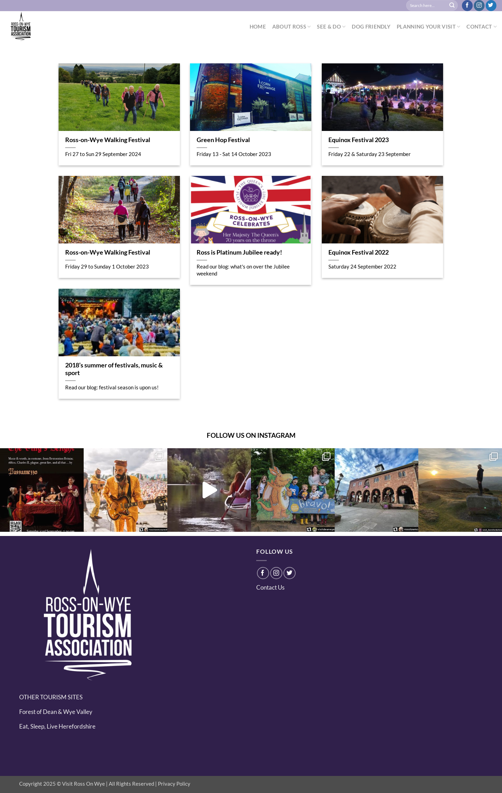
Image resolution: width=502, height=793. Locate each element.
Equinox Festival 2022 (358, 252)
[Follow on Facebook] (467, 5)
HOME (258, 26)
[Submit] (452, 5)
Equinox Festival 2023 (358, 139)
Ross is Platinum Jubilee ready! (239, 252)
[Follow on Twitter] (491, 5)
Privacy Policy (174, 783)
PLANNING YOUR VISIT (428, 26)
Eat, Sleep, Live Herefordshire (57, 726)
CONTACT (481, 26)
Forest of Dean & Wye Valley (55, 711)
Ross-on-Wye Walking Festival (107, 139)
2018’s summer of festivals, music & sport (114, 369)
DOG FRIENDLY (371, 26)
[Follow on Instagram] (479, 5)
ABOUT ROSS (291, 26)
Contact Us (270, 587)
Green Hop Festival (223, 139)
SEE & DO (331, 26)
